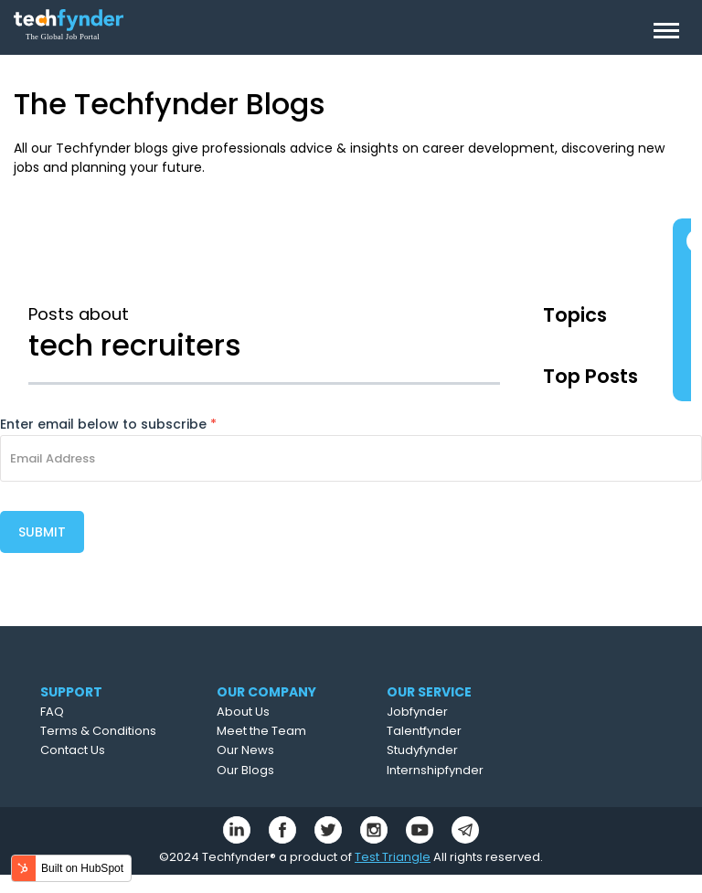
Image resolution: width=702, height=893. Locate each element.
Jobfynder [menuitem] (417, 711)
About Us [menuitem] (243, 711)
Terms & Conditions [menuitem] (98, 730)
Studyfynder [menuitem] (422, 750)
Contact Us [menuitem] (72, 750)
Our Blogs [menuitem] (245, 770)
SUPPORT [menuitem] (71, 692)
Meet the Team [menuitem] (261, 730)
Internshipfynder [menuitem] (435, 770)
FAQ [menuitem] (52, 711)
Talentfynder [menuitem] (424, 730)
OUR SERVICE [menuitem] (429, 692)
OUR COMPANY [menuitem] (266, 692)
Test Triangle (393, 857)
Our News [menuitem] (245, 750)
